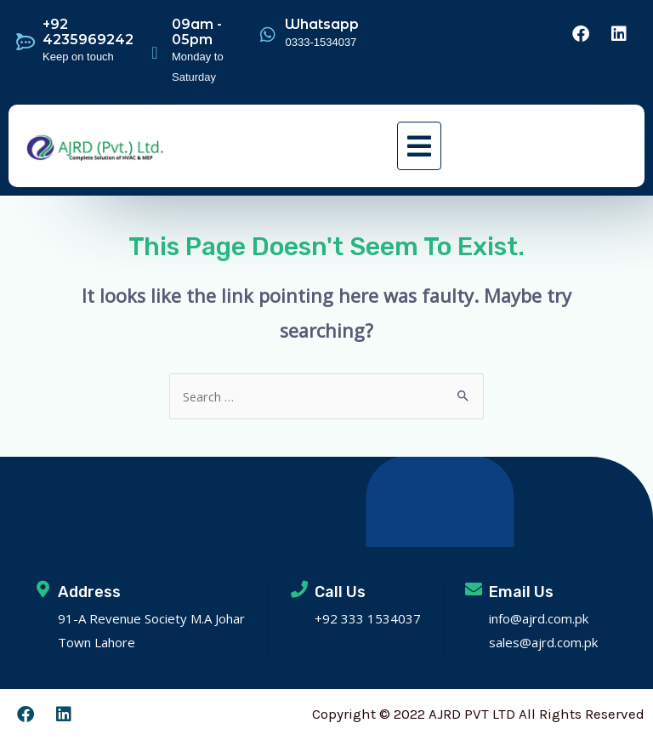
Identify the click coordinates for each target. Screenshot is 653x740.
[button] (419, 145)
